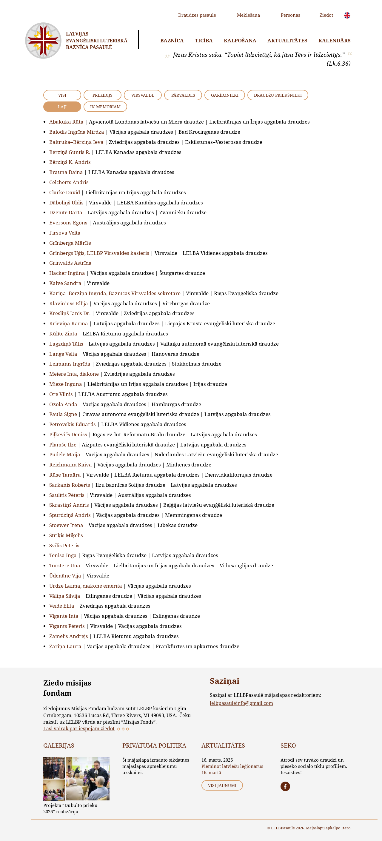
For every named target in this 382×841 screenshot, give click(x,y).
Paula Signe (63, 414)
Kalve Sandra (65, 283)
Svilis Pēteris (64, 545)
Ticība (204, 40)
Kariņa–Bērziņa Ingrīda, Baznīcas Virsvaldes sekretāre (115, 293)
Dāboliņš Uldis (66, 202)
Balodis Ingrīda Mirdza (76, 131)
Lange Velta (63, 353)
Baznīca (172, 40)
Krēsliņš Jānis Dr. (69, 313)
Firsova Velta (65, 232)
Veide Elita (61, 605)
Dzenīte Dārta (65, 212)
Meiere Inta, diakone (74, 373)
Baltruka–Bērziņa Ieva (76, 141)
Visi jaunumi (222, 785)
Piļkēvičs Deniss (68, 434)
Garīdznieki (224, 95)
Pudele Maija (64, 454)
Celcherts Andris (69, 182)
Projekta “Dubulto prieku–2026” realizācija (71, 808)
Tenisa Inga (63, 555)
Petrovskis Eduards (72, 424)
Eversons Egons (68, 222)
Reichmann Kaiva (70, 464)
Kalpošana (240, 40)
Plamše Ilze (62, 444)
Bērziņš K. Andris (70, 161)
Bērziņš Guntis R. (69, 152)
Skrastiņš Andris (69, 504)
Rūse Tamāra (65, 474)
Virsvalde (142, 95)
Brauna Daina (66, 172)
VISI (62, 95)
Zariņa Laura (65, 646)
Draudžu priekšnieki (278, 95)
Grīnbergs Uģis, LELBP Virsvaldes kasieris (99, 252)
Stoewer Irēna (66, 525)
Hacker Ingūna (67, 272)
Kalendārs (334, 40)
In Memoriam (105, 107)
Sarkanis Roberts (69, 484)
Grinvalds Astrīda (70, 262)
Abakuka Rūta (66, 121)
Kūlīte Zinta (63, 333)
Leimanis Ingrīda (69, 363)
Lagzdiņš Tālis (66, 343)
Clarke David (64, 192)
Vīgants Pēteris (67, 626)
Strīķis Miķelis (66, 535)
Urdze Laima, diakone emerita (85, 585)
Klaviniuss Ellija (68, 303)
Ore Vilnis (61, 394)
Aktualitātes (287, 40)
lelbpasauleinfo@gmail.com (241, 703)
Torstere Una (64, 565)
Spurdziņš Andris (70, 515)
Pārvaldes (183, 95)
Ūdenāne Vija (65, 575)
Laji (62, 107)
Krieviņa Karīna (68, 323)
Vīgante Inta (63, 615)
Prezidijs (103, 95)
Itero (346, 828)
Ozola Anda (63, 404)
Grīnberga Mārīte (70, 242)
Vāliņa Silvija (64, 595)
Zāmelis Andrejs (68, 636)
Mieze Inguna (65, 384)
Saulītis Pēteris (66, 495)
